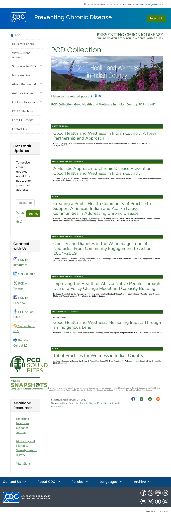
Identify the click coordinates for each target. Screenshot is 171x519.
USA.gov (163, 511)
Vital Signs (23, 464)
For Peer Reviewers (25, 102)
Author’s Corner (22, 93)
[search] (156, 18)
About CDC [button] (49, 482)
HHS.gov (151, 511)
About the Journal (24, 84)
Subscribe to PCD (24, 66)
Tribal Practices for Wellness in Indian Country (98, 355)
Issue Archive (21, 75)
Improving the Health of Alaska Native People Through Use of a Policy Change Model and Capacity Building (106, 286)
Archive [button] (142, 482)
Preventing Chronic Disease (73, 17)
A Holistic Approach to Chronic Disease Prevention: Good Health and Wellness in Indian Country (102, 171)
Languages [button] (111, 482)
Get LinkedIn (24, 274)
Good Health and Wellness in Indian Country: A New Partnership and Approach (104, 135)
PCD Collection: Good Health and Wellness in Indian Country (103, 104)
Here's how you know (151, 5)
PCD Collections (23, 111)
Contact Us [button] (14, 482)
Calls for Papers (23, 44)
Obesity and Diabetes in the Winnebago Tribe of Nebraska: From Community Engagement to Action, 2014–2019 (102, 248)
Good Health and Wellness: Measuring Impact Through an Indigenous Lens (107, 325)
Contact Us (19, 129)
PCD (18, 35)
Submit (33, 214)
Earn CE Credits (22, 120)
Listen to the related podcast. (76, 96)
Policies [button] (80, 482)
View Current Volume (21, 55)
